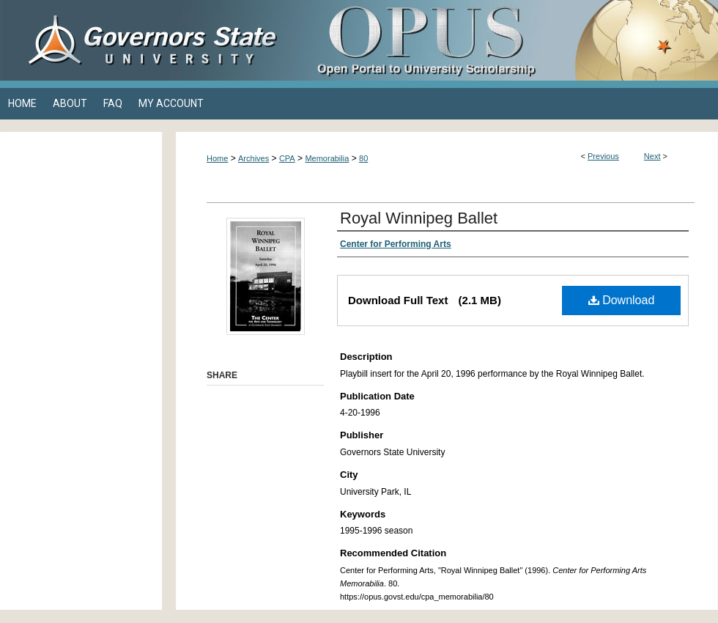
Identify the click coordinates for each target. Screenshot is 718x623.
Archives (253, 158)
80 (363, 158)
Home (217, 158)
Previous (603, 156)
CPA (287, 158)
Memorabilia (327, 158)
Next (652, 156)
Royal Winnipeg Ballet (418, 218)
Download (621, 300)
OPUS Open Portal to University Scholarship (505, 40)
